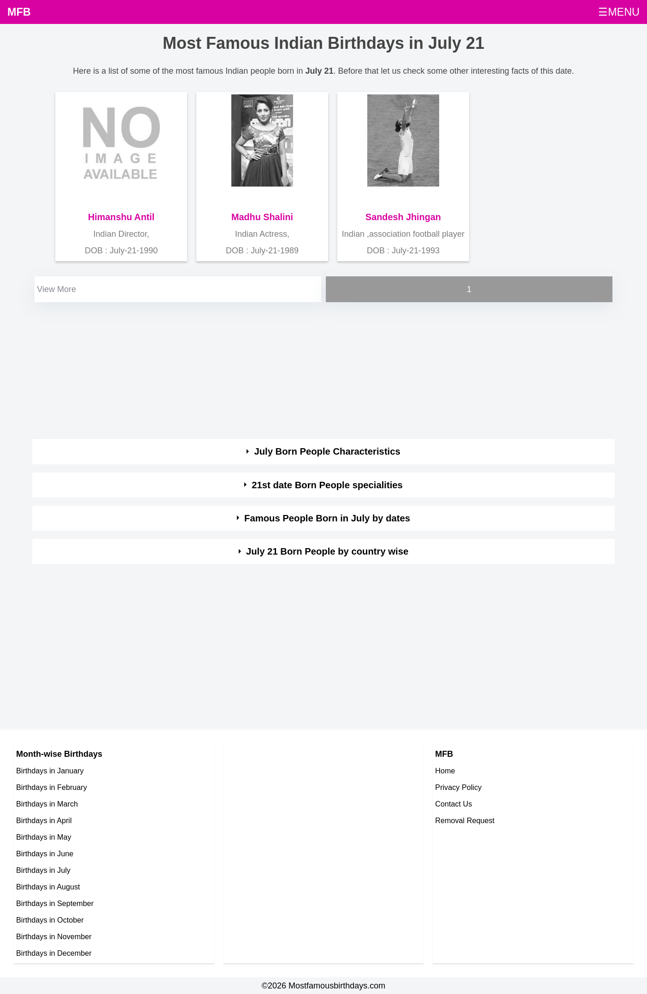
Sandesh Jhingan (403, 217)
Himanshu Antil (121, 217)
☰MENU (619, 12)
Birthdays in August (48, 887)
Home (445, 770)
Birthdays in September (55, 903)
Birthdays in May (43, 837)
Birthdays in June (44, 853)
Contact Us (453, 804)
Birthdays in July (43, 870)
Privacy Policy (458, 787)
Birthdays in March (47, 804)
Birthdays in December (54, 953)
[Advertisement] (308, 368)
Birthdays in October (50, 920)
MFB (19, 12)
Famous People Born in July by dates (327, 518)
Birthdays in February (51, 787)
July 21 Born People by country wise (327, 551)
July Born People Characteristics (327, 451)
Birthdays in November (54, 936)
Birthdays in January (50, 770)
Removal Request (464, 820)
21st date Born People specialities (327, 485)
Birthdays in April (44, 820)
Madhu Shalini (262, 217)
